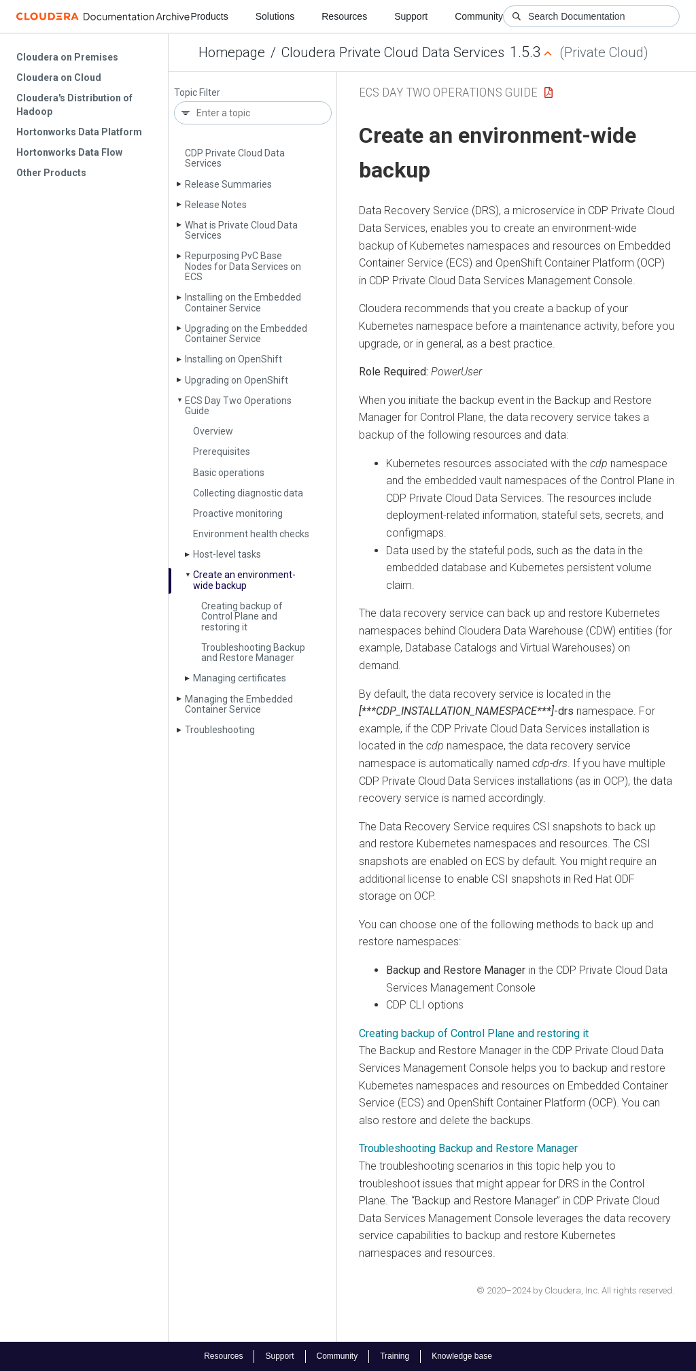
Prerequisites (221, 451)
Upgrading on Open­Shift (236, 380)
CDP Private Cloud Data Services (235, 158)
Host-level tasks (227, 554)
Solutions (275, 16)
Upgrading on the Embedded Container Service (246, 333)
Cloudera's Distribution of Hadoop (74, 104)
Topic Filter (197, 93)
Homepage (231, 52)
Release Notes (216, 204)
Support (411, 16)
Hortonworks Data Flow (69, 152)
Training (394, 1356)
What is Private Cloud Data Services (241, 230)
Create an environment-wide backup (244, 579)
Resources (344, 16)
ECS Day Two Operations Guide (238, 405)
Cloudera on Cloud (58, 77)
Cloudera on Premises (67, 57)
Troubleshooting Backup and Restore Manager (253, 652)
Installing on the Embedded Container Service (243, 302)
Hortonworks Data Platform (79, 131)
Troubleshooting (220, 729)
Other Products (51, 172)
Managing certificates (239, 678)
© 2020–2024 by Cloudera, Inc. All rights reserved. (575, 1290)
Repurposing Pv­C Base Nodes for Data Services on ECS (243, 266)
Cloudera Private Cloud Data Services (392, 52)
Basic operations (228, 472)
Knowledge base (462, 1356)
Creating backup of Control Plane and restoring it (242, 616)
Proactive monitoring (238, 513)
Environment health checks (251, 533)
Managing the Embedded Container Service (239, 704)
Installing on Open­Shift (233, 359)
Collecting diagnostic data (248, 493)
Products (209, 16)
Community (479, 16)
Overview (213, 431)
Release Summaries (228, 184)
